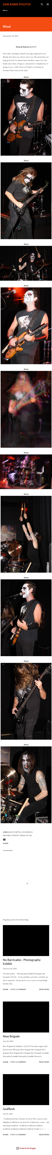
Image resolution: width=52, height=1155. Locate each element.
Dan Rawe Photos (17, 4)
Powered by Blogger (26, 1148)
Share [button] (5, 843)
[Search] (42, 4)
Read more (44, 989)
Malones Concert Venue (14, 835)
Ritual (29, 835)
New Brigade (11, 1036)
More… (5, 10)
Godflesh (9, 1109)
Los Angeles (27, 832)
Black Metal (15, 832)
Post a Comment (18, 989)
